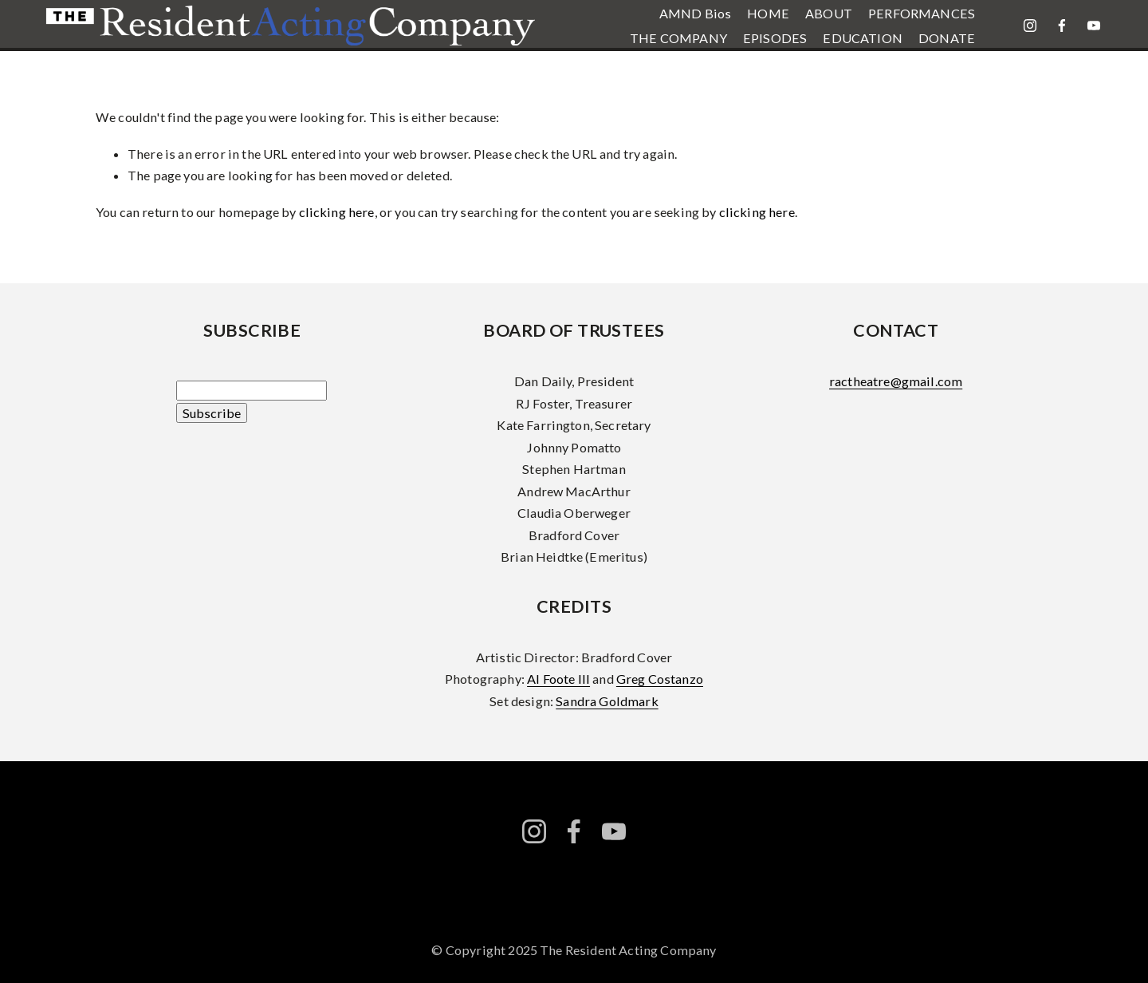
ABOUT (828, 13)
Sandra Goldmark (607, 701)
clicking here (337, 211)
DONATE (946, 37)
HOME (768, 13)
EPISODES (775, 37)
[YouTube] (1094, 26)
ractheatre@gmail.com (895, 381)
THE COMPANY (678, 37)
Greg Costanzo (659, 678)
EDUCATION (862, 37)
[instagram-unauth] (1030, 26)
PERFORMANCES (921, 13)
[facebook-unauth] (1062, 26)
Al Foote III (558, 678)
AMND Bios (695, 13)
